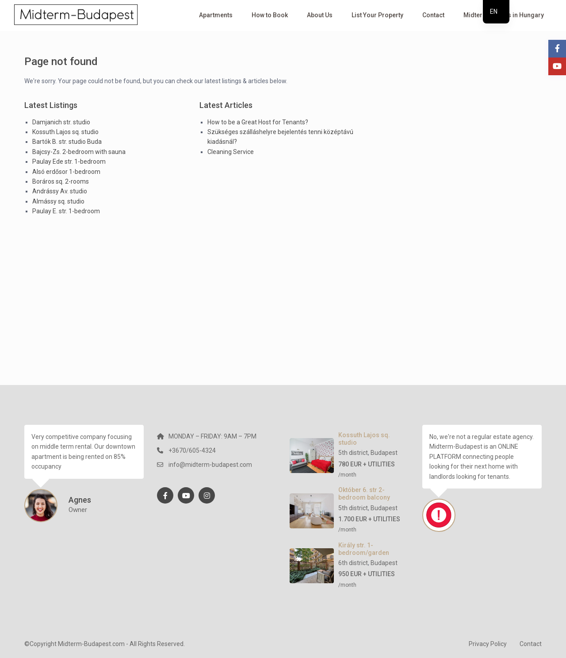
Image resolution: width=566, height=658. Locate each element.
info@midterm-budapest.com (210, 464)
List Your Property (377, 15)
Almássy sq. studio (58, 201)
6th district (353, 562)
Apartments (216, 15)
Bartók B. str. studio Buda (67, 141)
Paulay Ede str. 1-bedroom (69, 161)
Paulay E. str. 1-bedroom (66, 211)
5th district (353, 452)
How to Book (270, 15)
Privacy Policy (488, 643)
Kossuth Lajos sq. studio (65, 131)
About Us (320, 15)
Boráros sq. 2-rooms (60, 181)
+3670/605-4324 (192, 450)
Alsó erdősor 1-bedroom (66, 171)
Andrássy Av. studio (59, 191)
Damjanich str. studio (61, 122)
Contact (433, 15)
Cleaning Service (230, 151)
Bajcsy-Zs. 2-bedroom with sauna (79, 151)
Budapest (384, 452)
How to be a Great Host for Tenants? (257, 122)
